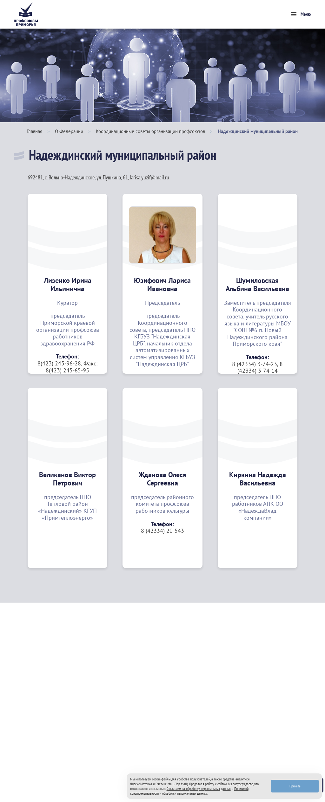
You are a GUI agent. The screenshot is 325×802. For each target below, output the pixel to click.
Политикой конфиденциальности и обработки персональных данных (189, 791)
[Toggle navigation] (301, 14)
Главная (34, 131)
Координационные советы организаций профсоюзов (150, 131)
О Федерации (69, 131)
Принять (295, 786)
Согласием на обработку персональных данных (199, 788)
